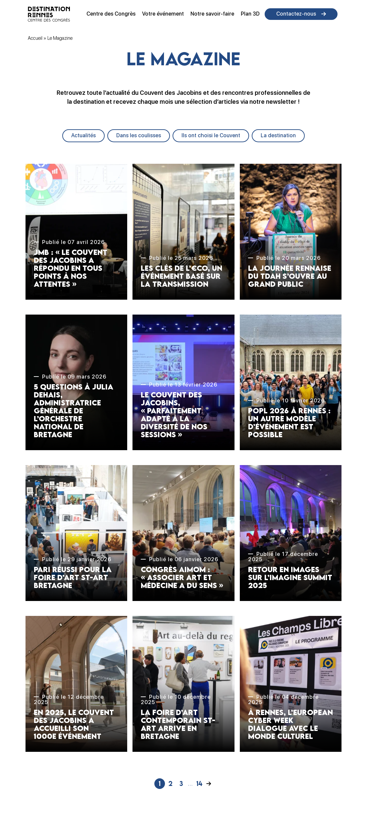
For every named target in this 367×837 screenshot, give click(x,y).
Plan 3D (250, 14)
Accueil (35, 38)
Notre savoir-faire (212, 14)
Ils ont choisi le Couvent (211, 135)
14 (199, 783)
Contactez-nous (296, 14)
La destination (278, 135)
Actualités (83, 135)
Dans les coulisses (138, 135)
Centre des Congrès (110, 14)
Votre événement (163, 14)
